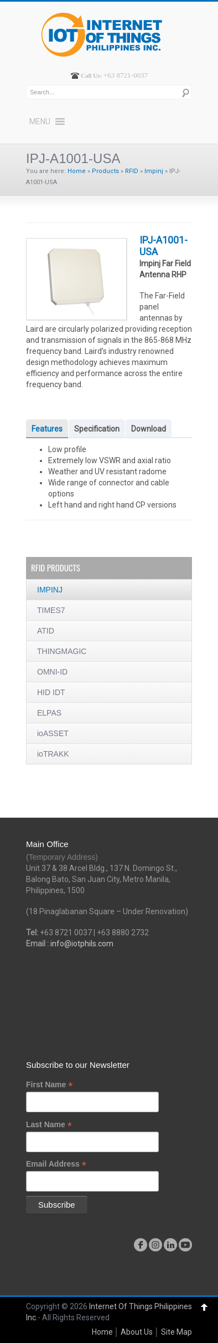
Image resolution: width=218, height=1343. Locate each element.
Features (47, 428)
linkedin (170, 1244)
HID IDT (51, 692)
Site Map (176, 1331)
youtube (185, 1244)
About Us (137, 1331)
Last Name (49, 1124)
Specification (97, 428)
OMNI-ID (52, 671)
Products (105, 171)
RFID (131, 171)
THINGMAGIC (61, 651)
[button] (39, 121)
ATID (45, 630)
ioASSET (53, 733)
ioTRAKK (53, 753)
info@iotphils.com (81, 943)
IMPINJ (50, 589)
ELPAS (49, 712)
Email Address (56, 1164)
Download (148, 428)
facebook (140, 1244)
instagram (155, 1244)
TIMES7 (51, 610)
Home (77, 171)
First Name (49, 1085)
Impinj (153, 171)
